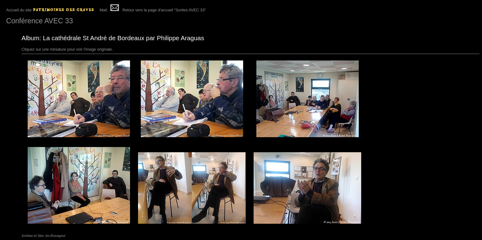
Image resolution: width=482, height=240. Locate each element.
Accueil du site (50, 10)
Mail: (109, 10)
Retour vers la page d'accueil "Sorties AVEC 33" (164, 10)
